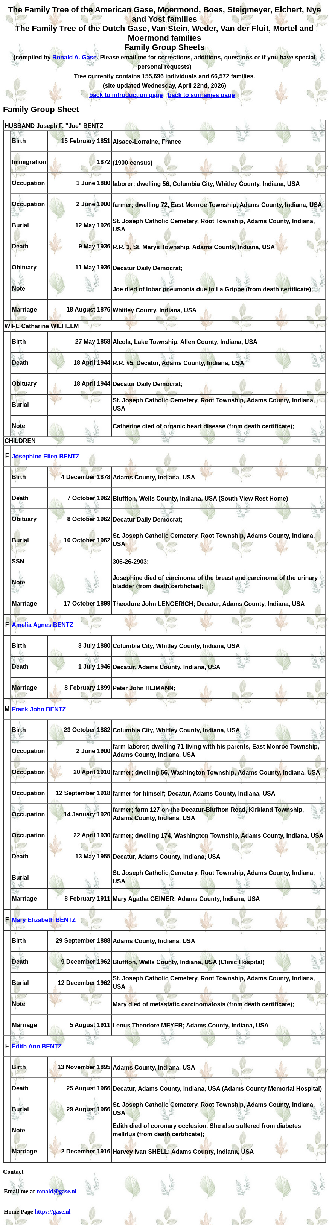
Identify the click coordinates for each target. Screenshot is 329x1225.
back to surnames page (201, 95)
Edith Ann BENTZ (37, 1047)
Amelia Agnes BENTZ (42, 625)
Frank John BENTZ (39, 709)
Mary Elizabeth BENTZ (44, 920)
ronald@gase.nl (57, 1191)
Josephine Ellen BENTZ (45, 456)
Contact (13, 1172)
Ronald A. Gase (74, 57)
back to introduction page (126, 95)
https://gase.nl (53, 1211)
